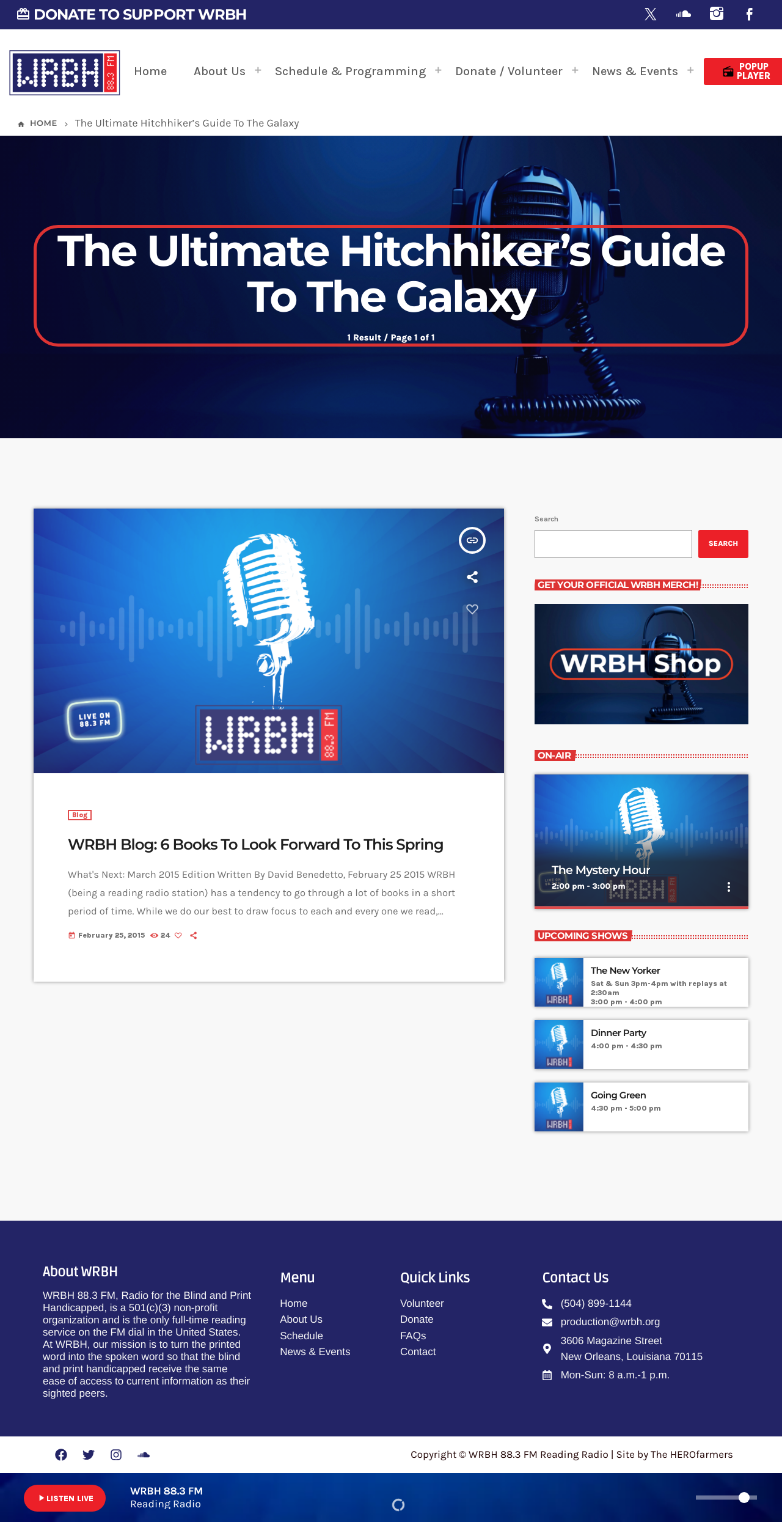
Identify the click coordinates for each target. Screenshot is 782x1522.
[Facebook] (749, 15)
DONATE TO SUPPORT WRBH (131, 14)
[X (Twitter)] (650, 15)
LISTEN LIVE (64, 1498)
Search (546, 519)
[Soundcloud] (683, 15)
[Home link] (64, 71)
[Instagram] (716, 15)
